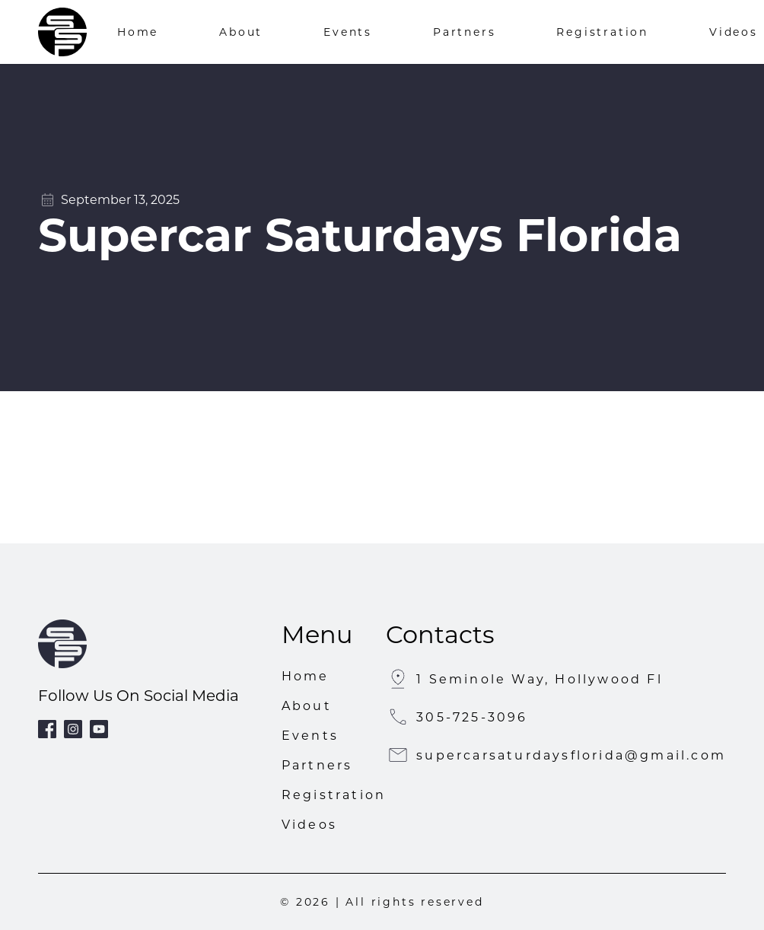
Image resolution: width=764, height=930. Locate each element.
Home (137, 32)
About (241, 32)
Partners (464, 32)
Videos (733, 32)
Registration (602, 32)
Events (347, 32)
